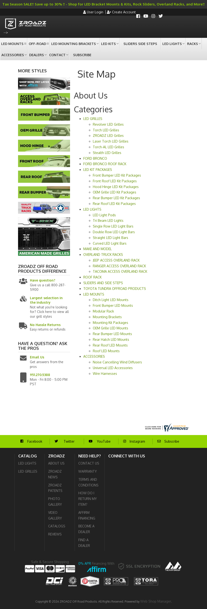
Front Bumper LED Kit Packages (117, 175)
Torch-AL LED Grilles (108, 147)
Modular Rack (103, 311)
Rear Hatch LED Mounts (111, 339)
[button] (13, 43)
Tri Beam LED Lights (108, 220)
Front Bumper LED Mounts (113, 305)
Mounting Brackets (107, 317)
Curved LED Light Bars (110, 243)
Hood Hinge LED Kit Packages (116, 187)
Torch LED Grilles (106, 130)
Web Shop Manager (155, 601)
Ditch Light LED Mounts (110, 300)
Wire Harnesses (105, 373)
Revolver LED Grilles (108, 124)
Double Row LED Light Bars (114, 232)
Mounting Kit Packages (110, 323)
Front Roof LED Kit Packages (115, 181)
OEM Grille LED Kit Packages (114, 192)
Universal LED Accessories (113, 368)
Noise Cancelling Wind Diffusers (117, 362)
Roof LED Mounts (106, 351)
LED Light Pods (104, 215)
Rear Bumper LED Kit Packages (116, 198)
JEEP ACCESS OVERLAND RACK (116, 260)
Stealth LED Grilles (107, 153)
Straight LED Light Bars (110, 238)
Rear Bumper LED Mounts (112, 334)
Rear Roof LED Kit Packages (114, 204)
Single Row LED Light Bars (113, 226)
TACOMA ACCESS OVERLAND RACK (120, 271)
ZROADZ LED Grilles (108, 136)
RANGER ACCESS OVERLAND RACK (119, 266)
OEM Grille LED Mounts (110, 328)
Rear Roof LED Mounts (110, 345)
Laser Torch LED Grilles (110, 141)
